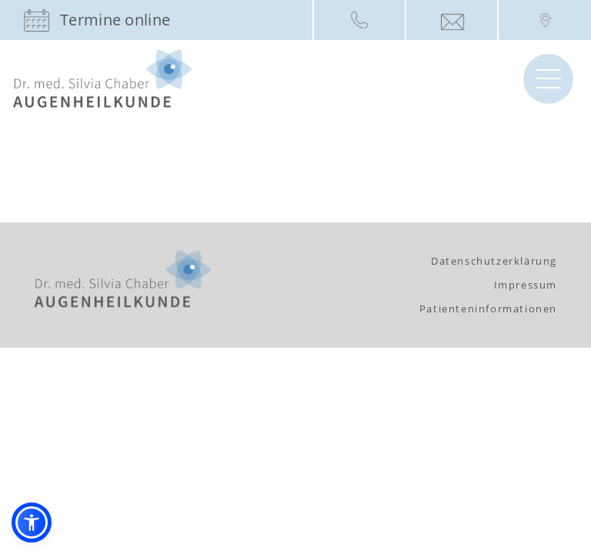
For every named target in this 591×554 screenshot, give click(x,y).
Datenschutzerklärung (494, 261)
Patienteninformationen (488, 308)
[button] (31, 522)
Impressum (525, 285)
